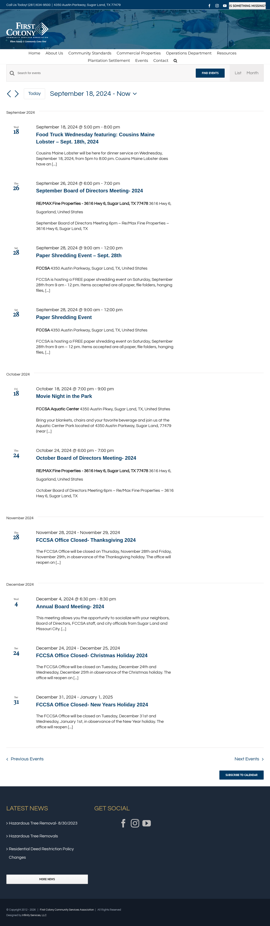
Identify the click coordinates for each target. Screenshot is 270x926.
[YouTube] (146, 823)
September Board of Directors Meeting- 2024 (89, 190)
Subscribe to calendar (241, 775)
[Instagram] (135, 823)
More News (47, 879)
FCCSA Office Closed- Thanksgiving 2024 (86, 540)
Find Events (210, 73)
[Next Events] (16, 93)
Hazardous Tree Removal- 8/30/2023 (43, 823)
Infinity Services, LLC (34, 915)
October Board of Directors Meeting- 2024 (86, 458)
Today (34, 93)
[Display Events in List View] (238, 73)
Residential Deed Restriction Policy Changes (41, 853)
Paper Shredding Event (64, 317)
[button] (175, 60)
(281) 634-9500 (39, 5)
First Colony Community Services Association (67, 909)
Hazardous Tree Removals (33, 836)
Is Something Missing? (247, 6)
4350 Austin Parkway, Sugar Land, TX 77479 (87, 5)
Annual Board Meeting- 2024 (70, 606)
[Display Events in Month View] (252, 73)
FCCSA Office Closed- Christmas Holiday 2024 (92, 655)
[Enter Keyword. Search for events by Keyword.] (104, 73)
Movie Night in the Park (64, 396)
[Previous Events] (8, 93)
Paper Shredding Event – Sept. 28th (79, 255)
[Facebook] (123, 823)
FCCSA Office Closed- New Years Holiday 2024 (92, 704)
